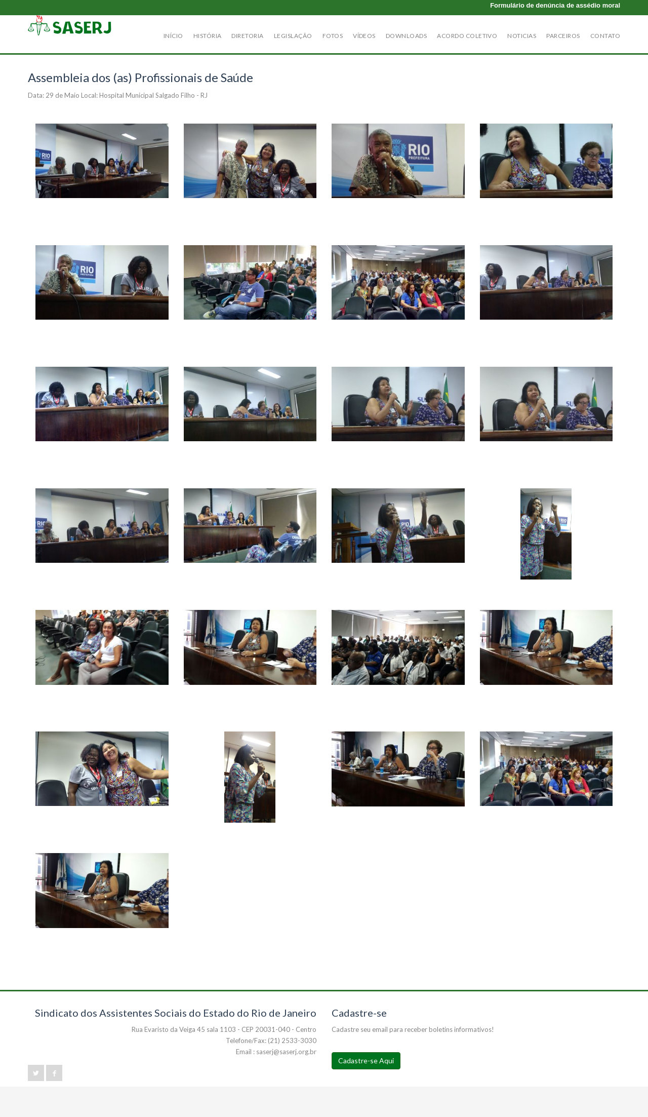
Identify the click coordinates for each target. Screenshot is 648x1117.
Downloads (406, 36)
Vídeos (364, 36)
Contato (605, 36)
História (207, 36)
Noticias (521, 36)
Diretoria (247, 36)
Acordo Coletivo (467, 36)
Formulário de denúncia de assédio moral (555, 5)
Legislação (293, 36)
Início (173, 36)
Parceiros (563, 36)
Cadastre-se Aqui (366, 1060)
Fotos (332, 36)
